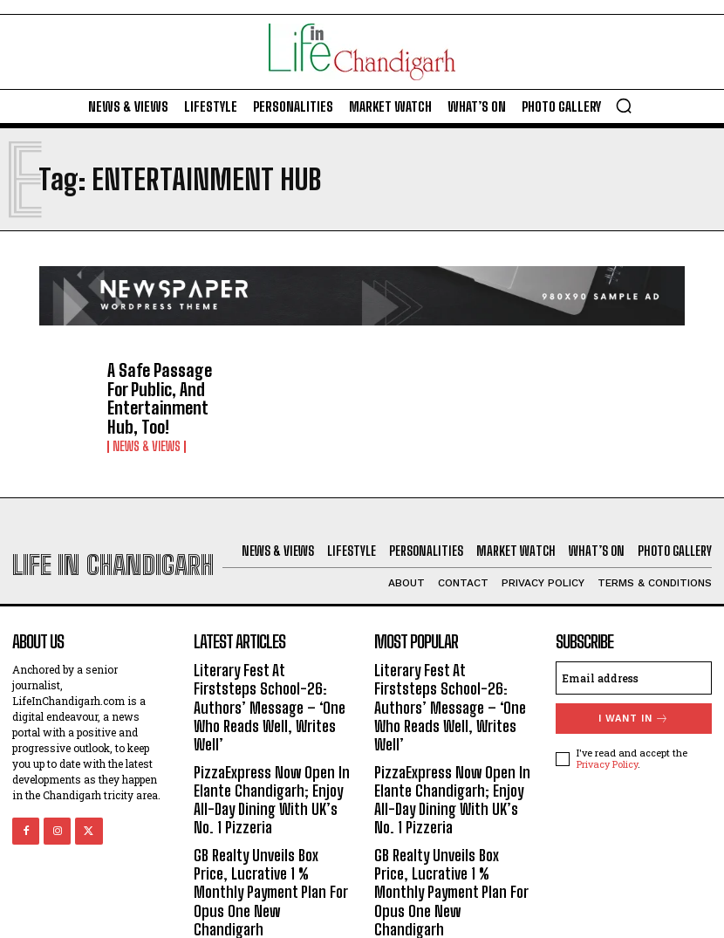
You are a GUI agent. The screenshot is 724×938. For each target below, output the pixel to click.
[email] (634, 664)
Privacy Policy (607, 750)
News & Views (147, 434)
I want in (633, 704)
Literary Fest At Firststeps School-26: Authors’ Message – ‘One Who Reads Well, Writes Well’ (269, 681)
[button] (623, 105)
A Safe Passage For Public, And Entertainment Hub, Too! (163, 391)
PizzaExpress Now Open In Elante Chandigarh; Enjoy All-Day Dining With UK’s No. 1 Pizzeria (272, 757)
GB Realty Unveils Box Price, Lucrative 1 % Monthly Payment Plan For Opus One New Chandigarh (268, 832)
